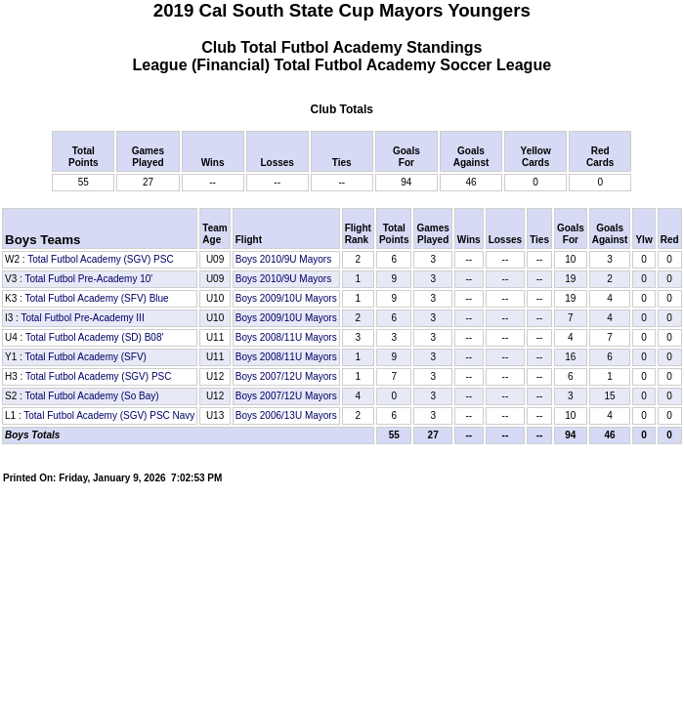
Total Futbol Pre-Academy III (83, 317)
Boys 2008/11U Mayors (286, 337)
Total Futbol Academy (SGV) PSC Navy (108, 415)
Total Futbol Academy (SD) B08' (94, 337)
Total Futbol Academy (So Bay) (91, 396)
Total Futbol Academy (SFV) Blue (96, 298)
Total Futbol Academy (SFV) (85, 357)
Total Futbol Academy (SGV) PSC (100, 259)
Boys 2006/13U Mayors (286, 415)
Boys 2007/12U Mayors (286, 376)
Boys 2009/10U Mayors (286, 298)
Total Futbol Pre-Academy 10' (88, 278)
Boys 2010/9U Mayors (283, 259)
